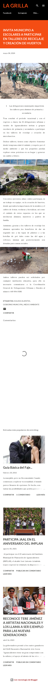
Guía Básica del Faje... (17, 467)
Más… (35, 13)
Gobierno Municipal (13, 304)
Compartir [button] (8, 313)
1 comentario (23, 495)
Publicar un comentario (28, 571)
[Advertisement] (24, 405)
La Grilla (15, 6)
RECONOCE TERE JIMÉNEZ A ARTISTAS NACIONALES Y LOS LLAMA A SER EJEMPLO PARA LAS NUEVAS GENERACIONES (23, 627)
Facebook (7, 13)
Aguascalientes (22, 301)
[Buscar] (37, 4)
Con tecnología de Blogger (24, 680)
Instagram (22, 13)
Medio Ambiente (31, 304)
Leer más (40, 495)
